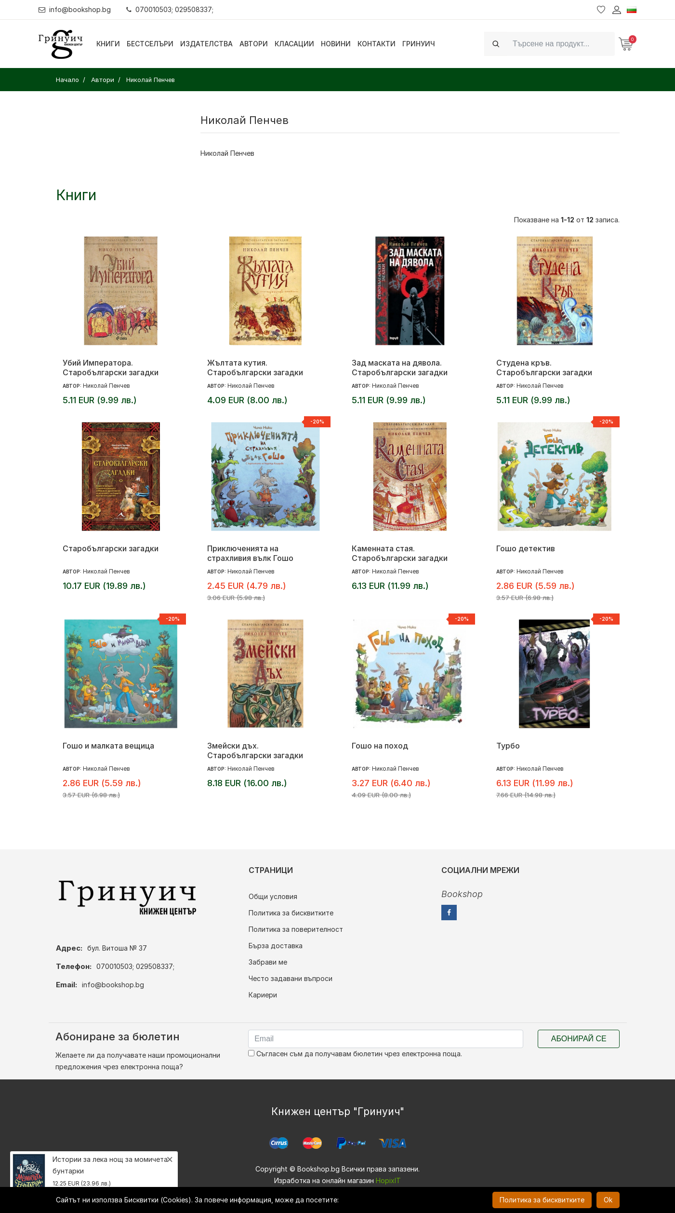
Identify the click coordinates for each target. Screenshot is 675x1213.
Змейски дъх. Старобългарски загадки (255, 750)
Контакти (376, 44)
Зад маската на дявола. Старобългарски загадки (400, 367)
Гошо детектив (525, 548)
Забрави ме (268, 962)
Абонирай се (579, 1039)
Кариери (263, 995)
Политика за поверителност (296, 929)
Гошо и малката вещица (108, 745)
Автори (253, 44)
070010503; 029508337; (170, 9)
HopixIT (388, 1180)
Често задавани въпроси (290, 978)
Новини (336, 44)
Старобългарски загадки (111, 548)
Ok (608, 1200)
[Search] (561, 43)
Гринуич (418, 44)
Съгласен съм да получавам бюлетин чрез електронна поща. (355, 1053)
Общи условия (273, 896)
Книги (108, 44)
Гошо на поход (380, 745)
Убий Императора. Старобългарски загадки (111, 367)
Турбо (508, 745)
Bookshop (462, 894)
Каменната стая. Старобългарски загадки (400, 553)
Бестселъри (150, 44)
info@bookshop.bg (75, 9)
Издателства (206, 44)
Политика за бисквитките (291, 913)
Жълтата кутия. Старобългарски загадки (255, 367)
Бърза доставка (276, 945)
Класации (294, 44)
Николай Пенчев (227, 153)
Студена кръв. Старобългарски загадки (544, 367)
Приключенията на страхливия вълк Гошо (250, 553)
